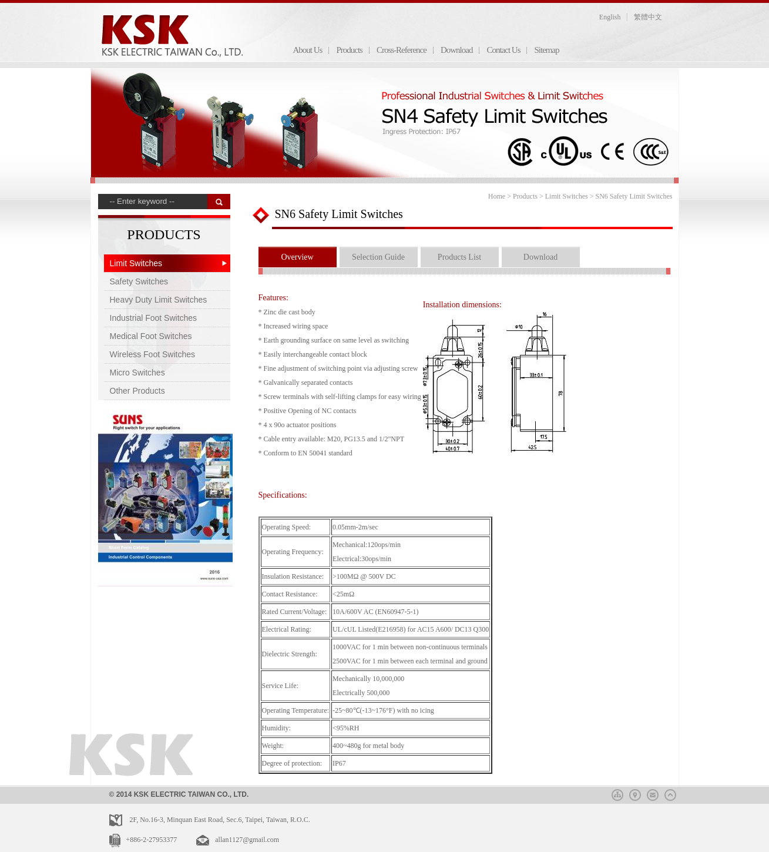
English (610, 17)
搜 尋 (218, 201)
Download (457, 50)
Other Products (137, 390)
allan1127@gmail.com (247, 840)
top (670, 793)
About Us (308, 50)
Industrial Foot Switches (153, 318)
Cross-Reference (402, 50)
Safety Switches (139, 281)
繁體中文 (648, 17)
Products (349, 50)
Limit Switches (136, 263)
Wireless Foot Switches (152, 354)
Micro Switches (137, 372)
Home (496, 196)
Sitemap (546, 50)
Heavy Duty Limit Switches (158, 299)
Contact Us (503, 50)
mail (652, 793)
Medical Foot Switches (151, 336)
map (635, 793)
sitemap (617, 793)
